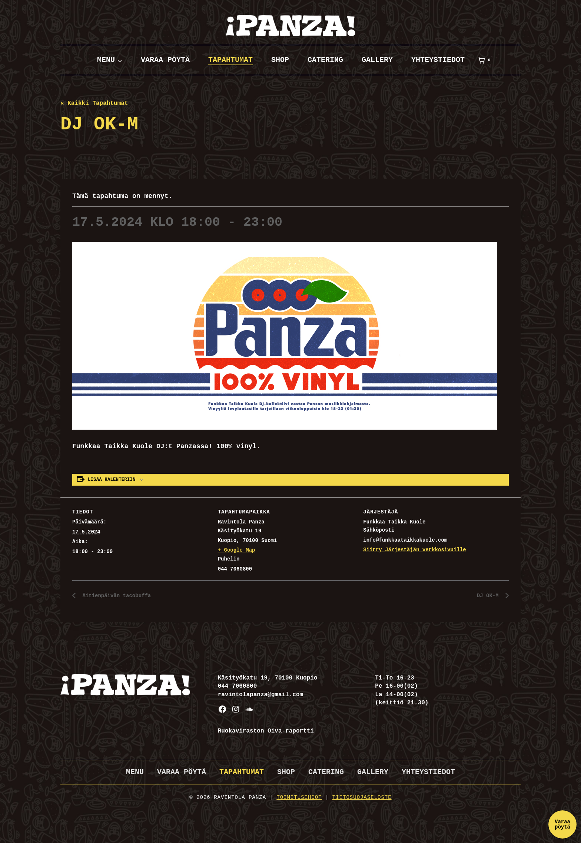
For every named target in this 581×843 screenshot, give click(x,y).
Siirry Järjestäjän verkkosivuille (414, 550)
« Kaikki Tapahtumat (94, 103)
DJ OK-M (487, 595)
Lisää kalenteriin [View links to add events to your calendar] (111, 479)
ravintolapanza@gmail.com (260, 694)
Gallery (377, 60)
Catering (325, 60)
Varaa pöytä (165, 60)
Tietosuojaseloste (362, 797)
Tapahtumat (230, 60)
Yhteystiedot (438, 60)
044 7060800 (237, 686)
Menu (135, 772)
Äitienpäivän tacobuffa (120, 595)
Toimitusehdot (299, 797)
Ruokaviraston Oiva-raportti (266, 731)
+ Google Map (236, 550)
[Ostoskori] (485, 60)
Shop (280, 60)
